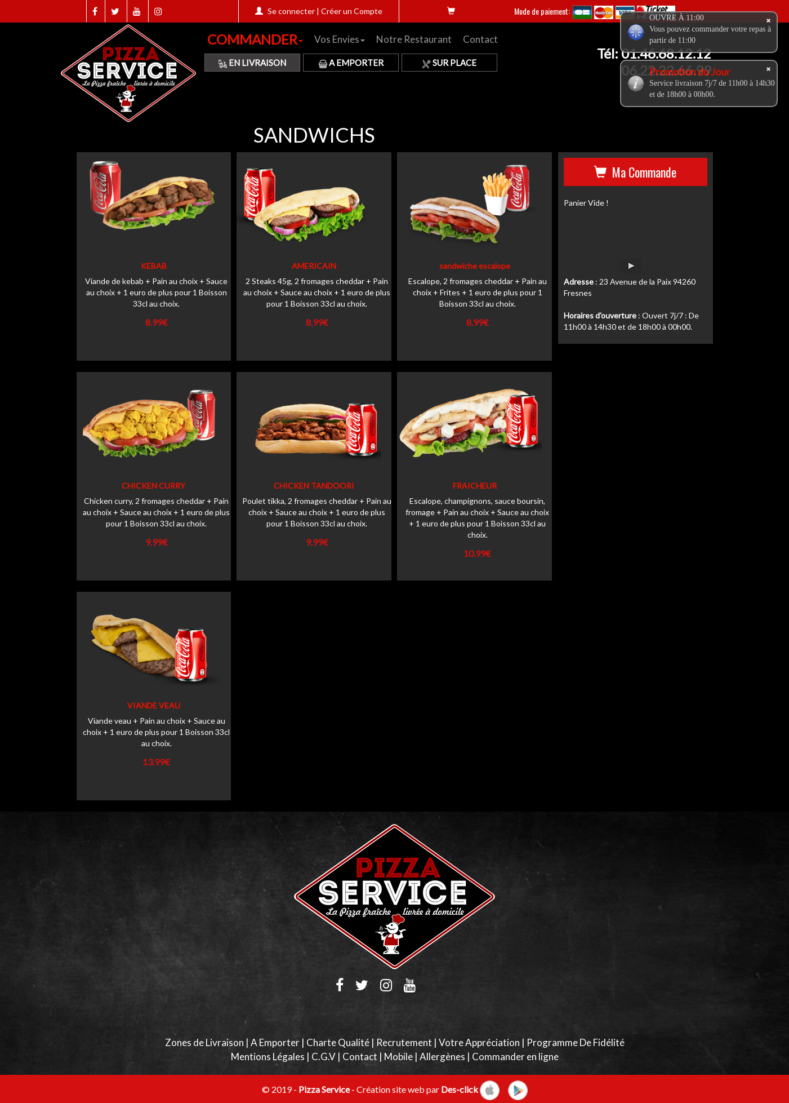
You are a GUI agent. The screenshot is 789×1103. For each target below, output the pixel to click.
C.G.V (323, 1056)
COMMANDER (255, 39)
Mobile (398, 1056)
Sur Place (449, 62)
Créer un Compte (351, 11)
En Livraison (252, 62)
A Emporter (351, 62)
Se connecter (291, 11)
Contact (480, 39)
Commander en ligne (515, 1056)
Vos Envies (339, 39)
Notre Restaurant (414, 39)
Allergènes (442, 1056)
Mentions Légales (268, 1056)
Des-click (459, 1088)
